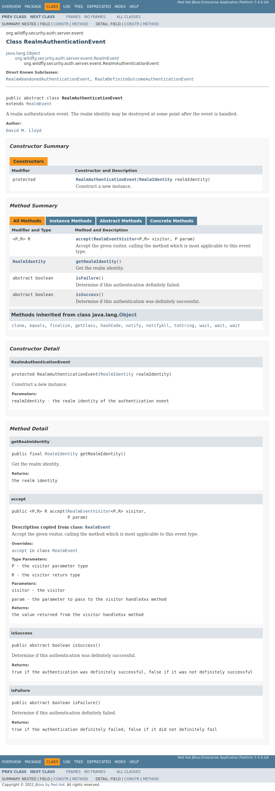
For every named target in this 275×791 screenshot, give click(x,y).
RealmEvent (38, 103)
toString (184, 325)
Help (134, 7)
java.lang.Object (23, 53)
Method (80, 24)
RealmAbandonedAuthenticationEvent (48, 79)
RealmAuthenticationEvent (106, 179)
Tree (78, 7)
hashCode (110, 325)
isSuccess (87, 294)
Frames (73, 17)
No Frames (95, 17)
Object (128, 315)
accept (83, 239)
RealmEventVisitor (115, 239)
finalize (60, 325)
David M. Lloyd (24, 130)
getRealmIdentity (96, 261)
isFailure (87, 278)
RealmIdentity (155, 179)
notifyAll (157, 325)
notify (133, 325)
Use (66, 7)
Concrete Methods (171, 220)
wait (204, 325)
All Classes (129, 17)
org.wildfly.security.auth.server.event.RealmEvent (67, 58)
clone (18, 325)
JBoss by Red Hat (50, 785)
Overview (11, 7)
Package (33, 7)
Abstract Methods (121, 220)
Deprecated (99, 7)
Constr (61, 24)
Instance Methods (70, 220)
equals (37, 325)
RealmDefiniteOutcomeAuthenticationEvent (144, 79)
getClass (85, 325)
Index (120, 7)
